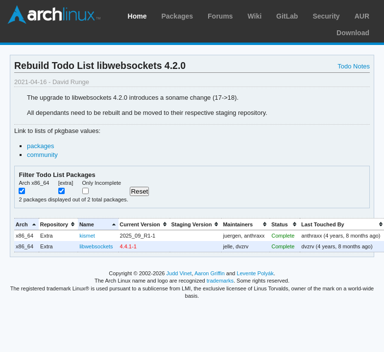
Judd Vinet (179, 273)
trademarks (220, 281)
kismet (87, 236)
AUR (362, 16)
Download (352, 33)
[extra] (65, 183)
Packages (177, 16)
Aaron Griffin (209, 273)
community (42, 154)
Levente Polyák (255, 273)
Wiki (254, 16)
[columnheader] (26, 224)
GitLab (287, 16)
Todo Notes (353, 66)
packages (40, 146)
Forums (220, 16)
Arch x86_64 (34, 183)
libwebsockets (96, 246)
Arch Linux (53, 14)
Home (137, 16)
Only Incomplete (101, 183)
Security (325, 16)
